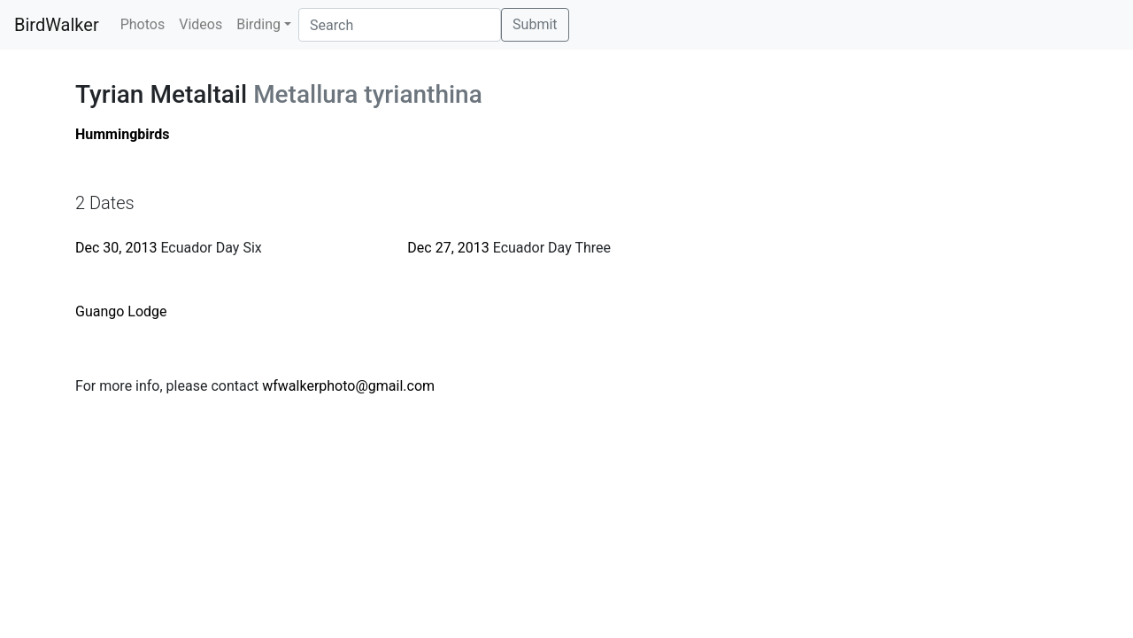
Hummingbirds (122, 134)
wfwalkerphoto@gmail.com (348, 385)
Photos (143, 24)
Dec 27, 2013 (448, 247)
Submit (535, 24)
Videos (200, 24)
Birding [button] (258, 24)
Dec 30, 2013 (116, 247)
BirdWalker (56, 24)
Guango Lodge (121, 311)
